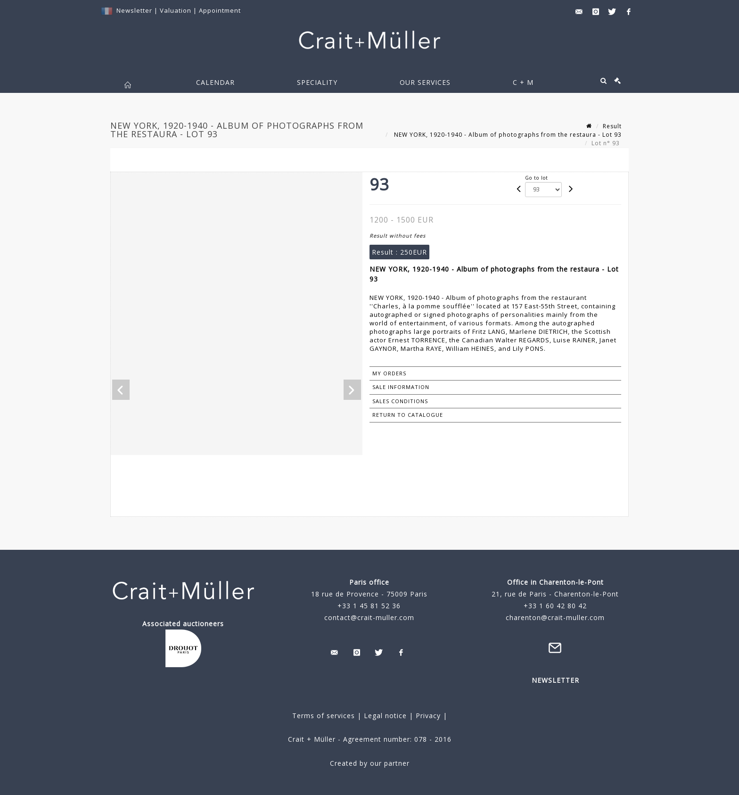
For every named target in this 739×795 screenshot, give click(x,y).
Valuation (175, 10)
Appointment (220, 10)
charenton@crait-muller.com (555, 617)
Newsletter (134, 10)
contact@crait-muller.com (369, 617)
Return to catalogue (407, 414)
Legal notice (385, 715)
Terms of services (323, 715)
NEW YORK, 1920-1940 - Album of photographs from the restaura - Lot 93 (507, 135)
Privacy (427, 715)
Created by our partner (370, 763)
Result (612, 126)
